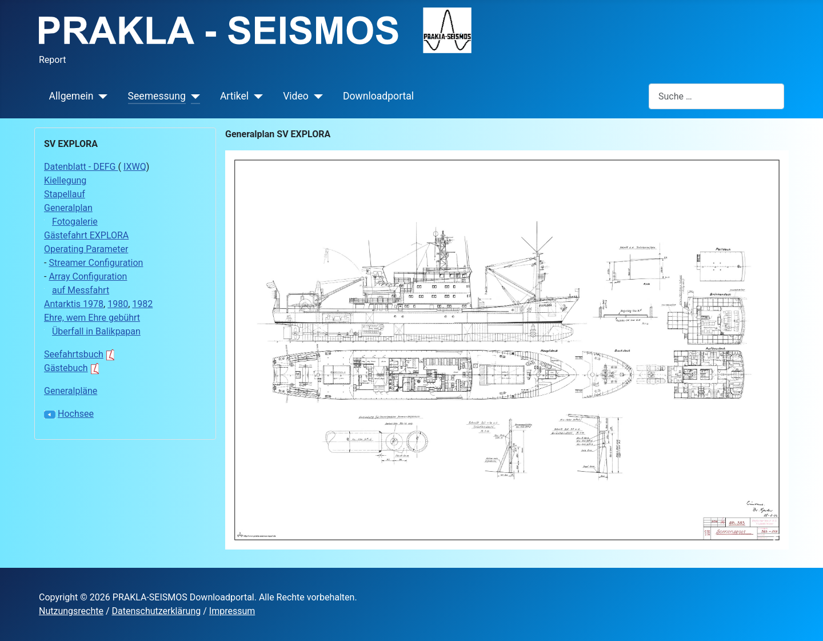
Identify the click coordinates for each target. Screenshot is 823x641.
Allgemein (71, 96)
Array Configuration (88, 276)
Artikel (234, 96)
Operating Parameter (86, 249)
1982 (142, 303)
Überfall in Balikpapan (96, 331)
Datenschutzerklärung (156, 611)
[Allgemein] (101, 96)
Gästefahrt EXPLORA (86, 235)
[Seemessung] (193, 96)
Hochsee (76, 413)
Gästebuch (73, 368)
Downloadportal (378, 96)
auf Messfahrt (80, 290)
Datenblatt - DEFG (81, 166)
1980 (117, 303)
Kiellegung (65, 180)
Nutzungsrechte (71, 611)
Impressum (232, 611)
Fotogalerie (75, 221)
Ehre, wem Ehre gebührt (92, 317)
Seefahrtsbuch (81, 354)
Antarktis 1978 (73, 303)
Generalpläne (70, 390)
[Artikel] (256, 96)
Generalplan (68, 207)
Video (296, 96)
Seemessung (157, 96)
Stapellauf (64, 194)
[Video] (316, 96)
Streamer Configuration (96, 262)
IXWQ (134, 166)
